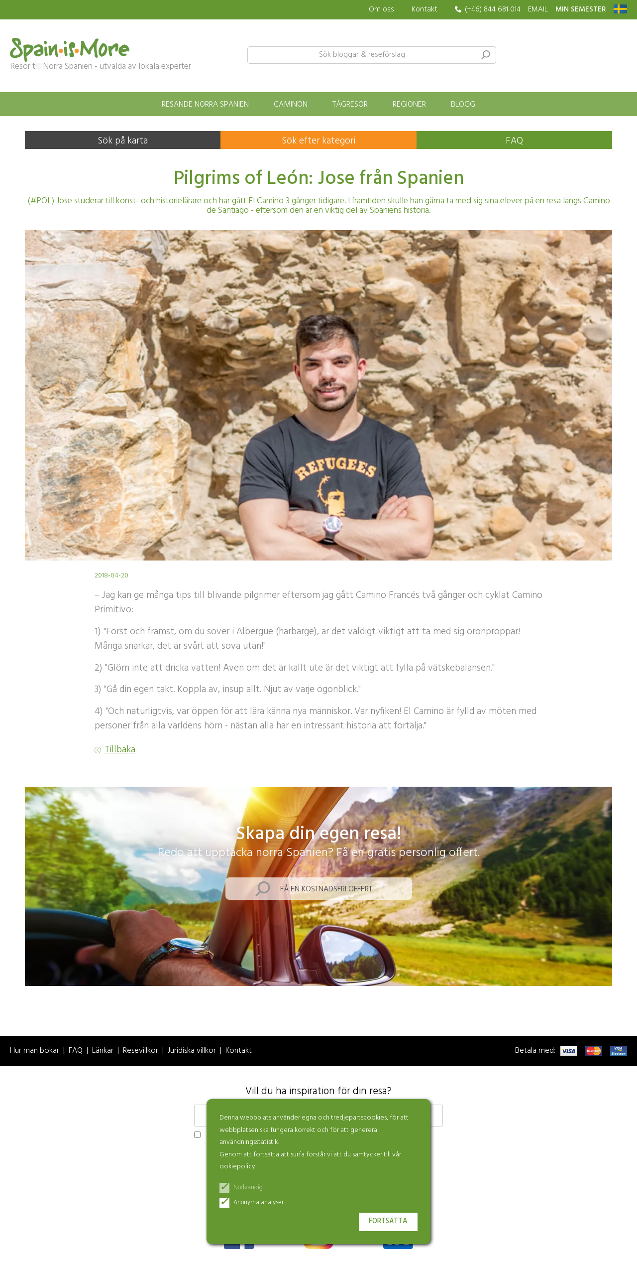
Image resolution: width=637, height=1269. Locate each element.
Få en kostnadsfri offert (326, 889)
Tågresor (350, 104)
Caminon (291, 104)
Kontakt (424, 9)
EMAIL (538, 9)
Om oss (381, 9)
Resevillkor (140, 1051)
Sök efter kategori (318, 141)
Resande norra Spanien (205, 104)
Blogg (463, 104)
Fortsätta (388, 1221)
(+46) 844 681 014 (493, 9)
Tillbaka (120, 750)
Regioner (409, 104)
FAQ (514, 141)
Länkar (102, 1051)
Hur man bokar (34, 1051)
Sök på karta (123, 141)
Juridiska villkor (192, 1051)
